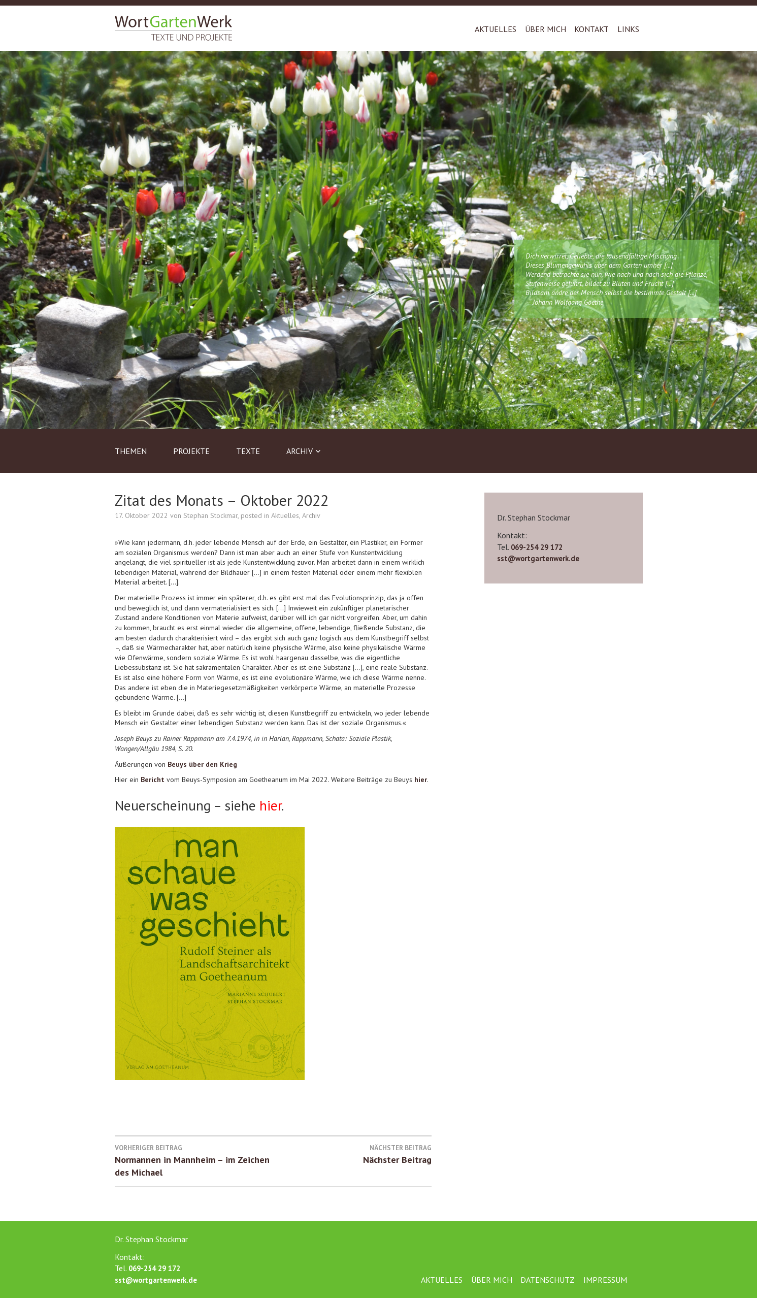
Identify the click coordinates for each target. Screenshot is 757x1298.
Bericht (152, 779)
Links (628, 29)
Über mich (545, 29)
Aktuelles (495, 29)
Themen (131, 451)
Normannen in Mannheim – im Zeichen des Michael (194, 1161)
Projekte (191, 451)
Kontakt (591, 29)
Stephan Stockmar (210, 515)
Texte (248, 451)
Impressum (605, 1280)
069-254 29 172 (537, 547)
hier (420, 779)
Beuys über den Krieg (202, 764)
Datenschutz (547, 1280)
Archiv (299, 451)
